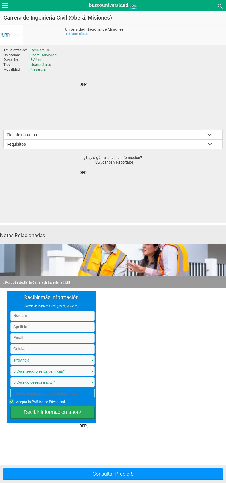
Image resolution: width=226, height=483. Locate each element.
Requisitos (16, 144)
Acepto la (39, 401)
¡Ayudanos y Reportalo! (114, 162)
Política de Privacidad (48, 402)
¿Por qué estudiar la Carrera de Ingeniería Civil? (36, 282)
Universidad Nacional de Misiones (94, 29)
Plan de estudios (22, 134)
